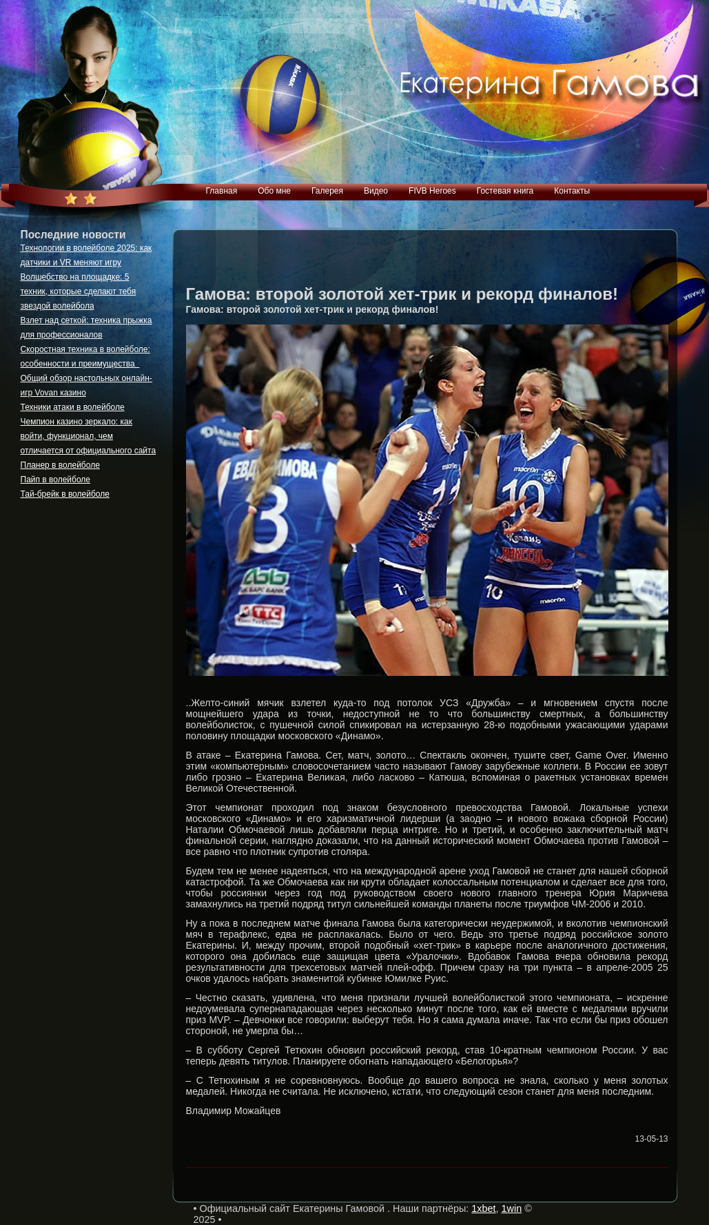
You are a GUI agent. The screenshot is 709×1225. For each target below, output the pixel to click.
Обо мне (274, 191)
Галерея (327, 191)
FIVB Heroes (432, 191)
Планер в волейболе (60, 465)
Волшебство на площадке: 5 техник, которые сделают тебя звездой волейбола (78, 291)
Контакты (572, 191)
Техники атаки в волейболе (73, 407)
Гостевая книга (505, 191)
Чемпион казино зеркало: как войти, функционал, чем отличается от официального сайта (88, 436)
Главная (222, 191)
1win (512, 1208)
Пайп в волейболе (56, 479)
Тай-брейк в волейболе (65, 494)
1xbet (483, 1208)
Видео (376, 191)
